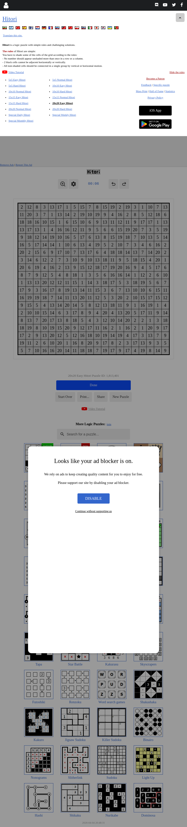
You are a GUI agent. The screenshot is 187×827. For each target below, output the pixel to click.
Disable (93, 362)
